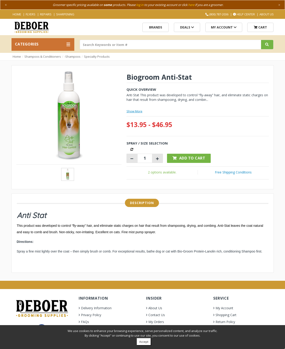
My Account (223, 27)
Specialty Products (97, 56)
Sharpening (65, 14)
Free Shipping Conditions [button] (233, 172)
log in (140, 5)
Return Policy (225, 322)
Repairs (46, 14)
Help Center (244, 14)
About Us (266, 14)
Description (142, 203)
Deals (187, 27)
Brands (155, 27)
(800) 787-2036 (216, 14)
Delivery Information (96, 308)
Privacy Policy (91, 315)
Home (17, 14)
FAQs (85, 322)
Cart (260, 27)
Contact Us (156, 315)
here (191, 5)
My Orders (156, 322)
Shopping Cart (226, 315)
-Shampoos (72, 56)
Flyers (30, 14)
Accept (143, 342)
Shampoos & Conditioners (42, 56)
